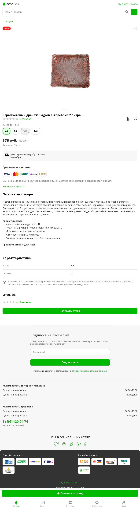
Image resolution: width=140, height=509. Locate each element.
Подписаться (70, 362)
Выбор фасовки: (11, 124)
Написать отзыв (70, 311)
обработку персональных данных (89, 370)
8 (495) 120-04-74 (15, 421)
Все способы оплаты (14, 186)
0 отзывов (25, 118)
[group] (70, 71)
